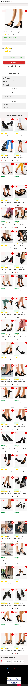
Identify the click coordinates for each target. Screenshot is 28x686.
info (12, 138)
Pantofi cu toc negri (6, 661)
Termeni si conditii (6, 672)
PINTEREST (17, 669)
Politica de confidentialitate (16, 672)
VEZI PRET (14, 62)
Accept (18, 685)
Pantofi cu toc (4, 7)
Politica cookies (12, 685)
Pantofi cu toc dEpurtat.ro (14, 7)
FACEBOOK (10, 669)
